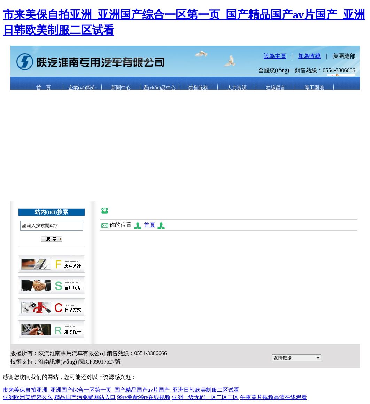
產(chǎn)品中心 (159, 87)
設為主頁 (275, 56)
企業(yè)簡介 (82, 87)
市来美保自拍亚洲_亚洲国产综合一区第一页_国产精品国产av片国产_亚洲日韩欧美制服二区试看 (121, 390)
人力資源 (237, 87)
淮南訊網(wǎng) (57, 362)
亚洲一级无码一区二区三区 (205, 397)
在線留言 (275, 87)
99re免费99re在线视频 (143, 397)
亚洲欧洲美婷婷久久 (28, 397)
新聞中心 (121, 87)
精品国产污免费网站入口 (85, 397)
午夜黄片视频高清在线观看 (273, 397)
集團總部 (344, 56)
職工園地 (314, 87)
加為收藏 (309, 56)
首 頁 (43, 87)
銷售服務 (198, 87)
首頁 (149, 225)
